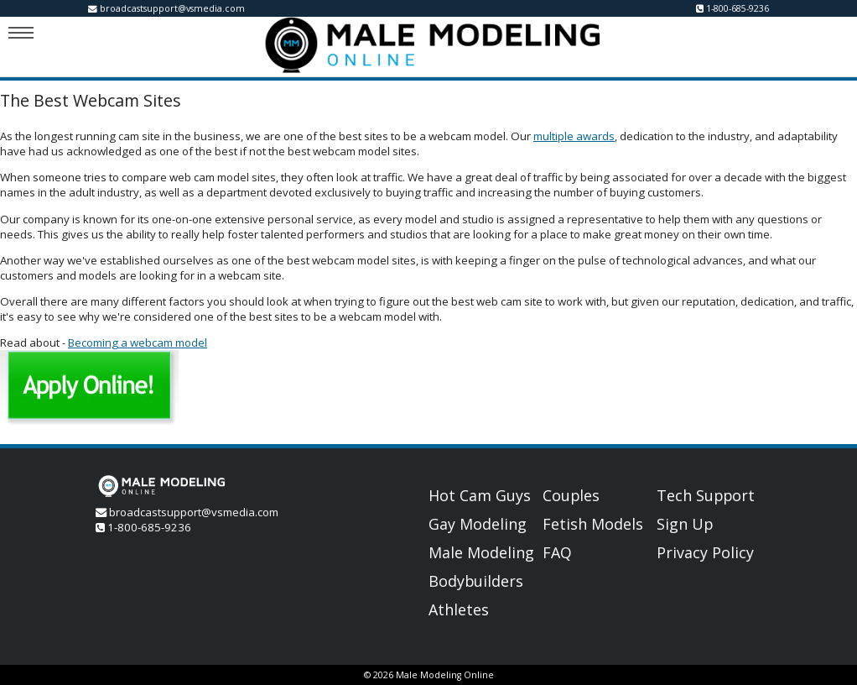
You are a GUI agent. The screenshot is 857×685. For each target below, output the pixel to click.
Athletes (458, 609)
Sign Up (685, 524)
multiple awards (574, 136)
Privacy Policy (705, 552)
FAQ (557, 552)
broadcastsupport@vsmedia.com (172, 8)
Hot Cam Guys (479, 495)
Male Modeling (481, 552)
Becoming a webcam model (137, 342)
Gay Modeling (477, 524)
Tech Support (706, 495)
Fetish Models (593, 524)
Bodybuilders (475, 581)
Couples (571, 495)
